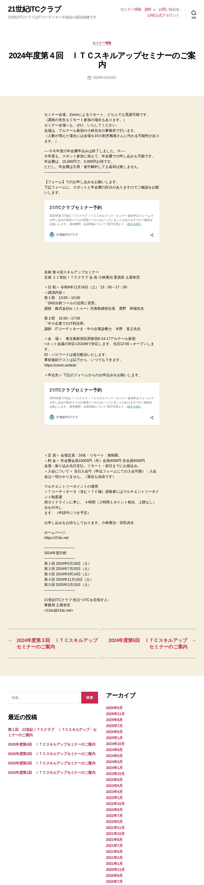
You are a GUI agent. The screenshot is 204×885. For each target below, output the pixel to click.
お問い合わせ (169, 9)
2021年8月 (114, 795)
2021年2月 (114, 813)
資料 (147, 9)
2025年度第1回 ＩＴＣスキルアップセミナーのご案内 (51, 728)
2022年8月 (114, 765)
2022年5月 (114, 777)
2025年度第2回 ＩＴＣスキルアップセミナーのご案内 (51, 718)
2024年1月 (114, 723)
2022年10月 (115, 759)
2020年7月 (114, 837)
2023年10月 (115, 729)
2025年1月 (114, 693)
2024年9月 (114, 705)
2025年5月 (114, 687)
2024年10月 (115, 699)
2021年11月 (115, 783)
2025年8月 (114, 675)
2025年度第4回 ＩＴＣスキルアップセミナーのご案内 (51, 700)
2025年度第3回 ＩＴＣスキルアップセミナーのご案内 (51, 709)
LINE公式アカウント (163, 15)
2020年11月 (115, 825)
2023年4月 (114, 747)
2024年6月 (114, 711)
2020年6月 (114, 843)
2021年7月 (114, 801)
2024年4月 (114, 717)
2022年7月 (114, 771)
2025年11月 (115, 669)
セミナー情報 (130, 9)
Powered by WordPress (74, 874)
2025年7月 (114, 681)
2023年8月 (114, 735)
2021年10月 (115, 789)
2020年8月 (114, 831)
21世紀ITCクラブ (34, 9)
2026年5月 (114, 663)
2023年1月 (114, 753)
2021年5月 (114, 807)
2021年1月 (114, 819)
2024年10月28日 (104, 77)
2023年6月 (114, 741)
